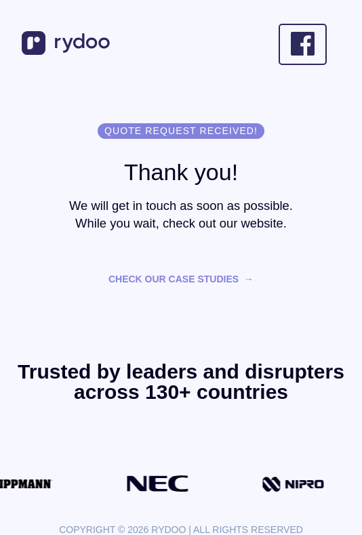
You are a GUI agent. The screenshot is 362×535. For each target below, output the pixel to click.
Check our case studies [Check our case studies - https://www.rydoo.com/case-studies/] (173, 279)
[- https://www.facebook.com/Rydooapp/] (303, 44)
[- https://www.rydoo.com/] (67, 50)
